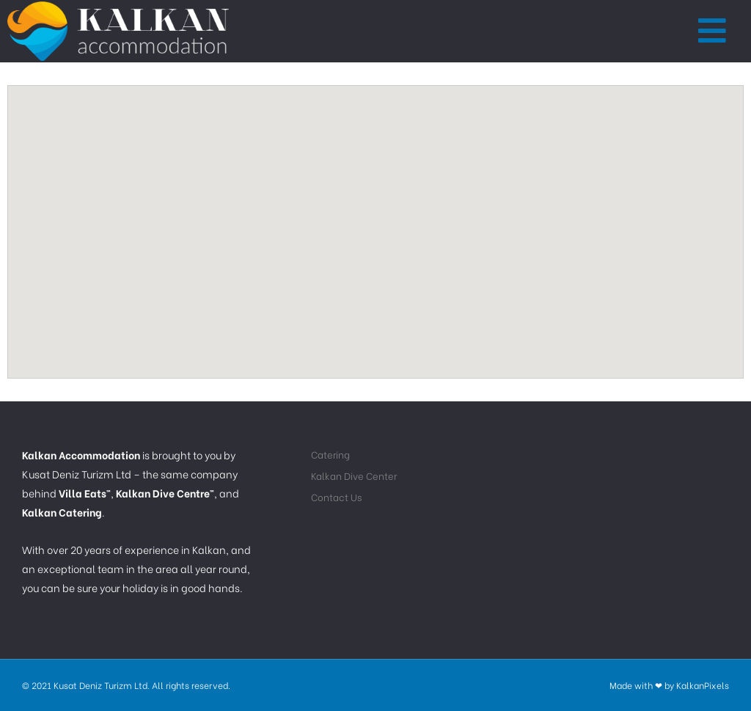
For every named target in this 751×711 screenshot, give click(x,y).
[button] (713, 31)
